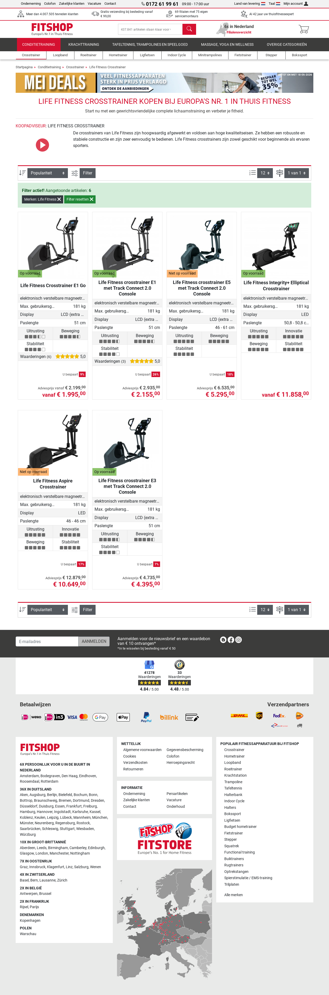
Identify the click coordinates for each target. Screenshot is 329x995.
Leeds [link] (41, 848)
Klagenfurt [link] (55, 867)
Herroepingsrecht (181, 762)
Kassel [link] (95, 812)
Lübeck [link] (66, 817)
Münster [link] (26, 823)
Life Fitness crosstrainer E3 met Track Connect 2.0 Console (127, 489)
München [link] (99, 817)
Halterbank (233, 795)
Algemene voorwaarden (142, 750)
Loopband (232, 762)
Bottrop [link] (26, 800)
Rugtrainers (233, 865)
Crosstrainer (75, 71)
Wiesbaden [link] (85, 829)
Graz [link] (24, 867)
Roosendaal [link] (29, 781)
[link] (223, 640)
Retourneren (133, 769)
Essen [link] (60, 806)
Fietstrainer (233, 833)
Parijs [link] (34, 907)
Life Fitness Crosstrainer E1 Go (53, 289)
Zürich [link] (62, 880)
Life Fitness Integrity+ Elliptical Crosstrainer (276, 289)
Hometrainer (234, 756)
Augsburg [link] (37, 795)
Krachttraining (83, 48)
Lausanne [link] (47, 880)
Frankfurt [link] (74, 806)
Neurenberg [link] (44, 823)
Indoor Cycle (234, 801)
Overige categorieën (287, 48)
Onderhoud (176, 806)
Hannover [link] (44, 812)
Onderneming (31, 3)
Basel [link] (24, 880)
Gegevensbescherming (185, 750)
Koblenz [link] (26, 817)
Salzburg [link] (81, 867)
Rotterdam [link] (49, 781)
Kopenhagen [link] (30, 920)
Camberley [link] (77, 848)
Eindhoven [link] (87, 776)
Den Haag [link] (70, 776)
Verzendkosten (135, 762)
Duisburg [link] (46, 806)
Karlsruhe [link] (80, 812)
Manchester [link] (59, 853)
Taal (274, 3)
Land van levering (249, 3)
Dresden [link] (97, 800)
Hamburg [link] (27, 812)
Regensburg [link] (65, 823)
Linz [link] (69, 867)
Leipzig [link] (52, 817)
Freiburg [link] (90, 806)
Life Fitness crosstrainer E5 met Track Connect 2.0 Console (202, 291)
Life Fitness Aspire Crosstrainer (53, 487)
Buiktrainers (234, 859)
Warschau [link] (28, 934)
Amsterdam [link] (29, 776)
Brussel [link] (45, 893)
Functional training (239, 852)
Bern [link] (34, 880)
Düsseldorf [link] (28, 806)
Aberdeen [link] (27, 848)
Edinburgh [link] (96, 848)
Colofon (50, 3)
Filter (87, 176)
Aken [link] (24, 795)
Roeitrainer (233, 769)
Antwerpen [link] (29, 893)
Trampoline (233, 782)
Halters (230, 807)
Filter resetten (80, 203)
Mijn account (296, 3)
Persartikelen (177, 794)
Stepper (230, 839)
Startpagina (24, 71)
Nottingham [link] (80, 853)
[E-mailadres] (47, 641)
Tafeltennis (233, 788)
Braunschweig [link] (45, 800)
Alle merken (233, 895)
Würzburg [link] (28, 834)
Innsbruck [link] (37, 867)
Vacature (94, 3)
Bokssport (232, 814)
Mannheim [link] (82, 817)
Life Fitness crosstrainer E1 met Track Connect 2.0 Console (127, 291)
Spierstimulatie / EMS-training (248, 878)
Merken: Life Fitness (42, 203)
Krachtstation (235, 775)
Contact (110, 3)
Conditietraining (38, 48)
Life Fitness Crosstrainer (107, 71)
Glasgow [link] (27, 853)
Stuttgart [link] (67, 829)
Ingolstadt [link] (62, 812)
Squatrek (231, 846)
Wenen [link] (95, 867)
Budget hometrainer (240, 827)
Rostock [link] (83, 823)
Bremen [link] (65, 800)
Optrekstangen (236, 871)
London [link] (42, 853)
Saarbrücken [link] (30, 829)
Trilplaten (231, 884)
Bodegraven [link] (50, 776)
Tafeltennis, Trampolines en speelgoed (150, 48)
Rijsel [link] (24, 907)
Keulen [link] (39, 817)
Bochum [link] (80, 795)
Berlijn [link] (52, 795)
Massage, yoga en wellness (227, 48)
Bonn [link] (93, 795)
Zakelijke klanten (71, 3)
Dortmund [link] (81, 800)
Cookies (129, 756)
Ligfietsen (232, 820)
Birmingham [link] (58, 848)
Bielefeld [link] (65, 795)
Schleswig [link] (50, 829)
